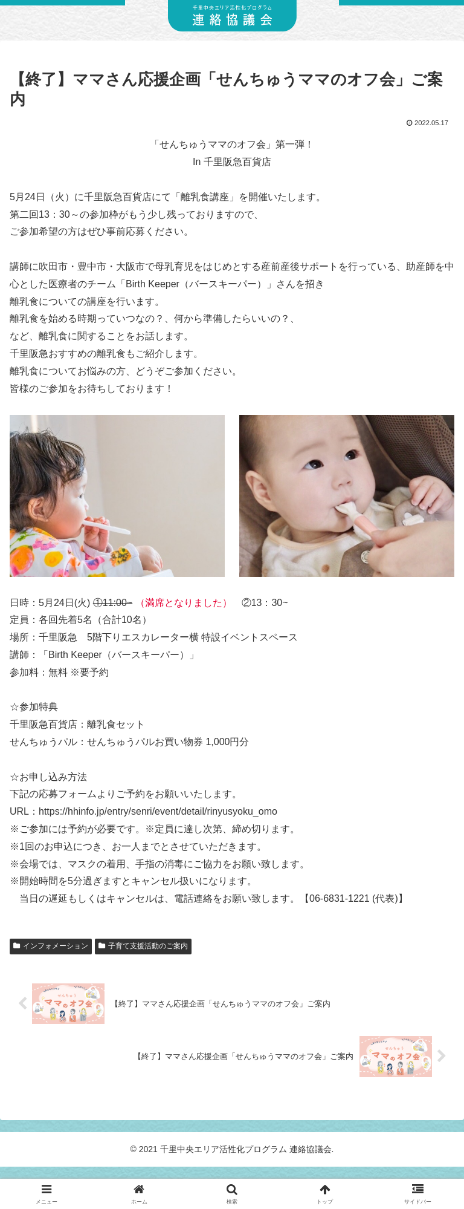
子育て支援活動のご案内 (143, 946)
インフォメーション (50, 946)
